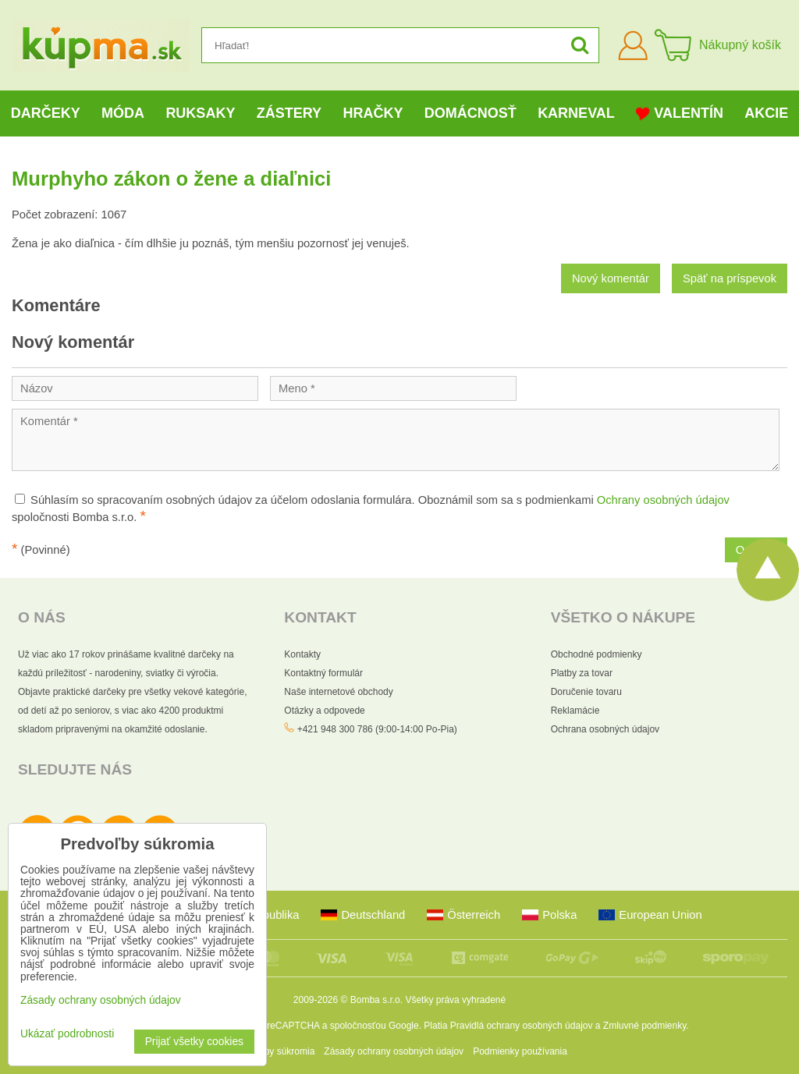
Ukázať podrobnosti (67, 1034)
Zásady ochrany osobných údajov (393, 1051)
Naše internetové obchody (338, 691)
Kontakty (302, 654)
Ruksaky (200, 113)
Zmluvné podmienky (645, 1025)
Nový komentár (610, 278)
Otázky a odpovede (324, 710)
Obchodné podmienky (596, 654)
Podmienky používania (520, 1051)
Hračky (373, 113)
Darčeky (45, 113)
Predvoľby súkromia (273, 1051)
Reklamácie (575, 710)
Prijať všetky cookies (194, 1041)
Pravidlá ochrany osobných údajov (521, 1025)
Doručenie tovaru (586, 691)
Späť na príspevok (729, 278)
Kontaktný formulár (323, 673)
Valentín (679, 113)
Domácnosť (470, 113)
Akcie (766, 113)
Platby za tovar (582, 673)
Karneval (576, 113)
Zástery (289, 113)
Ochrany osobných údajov (663, 500)
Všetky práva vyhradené (455, 999)
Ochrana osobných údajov (605, 729)
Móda (122, 113)
